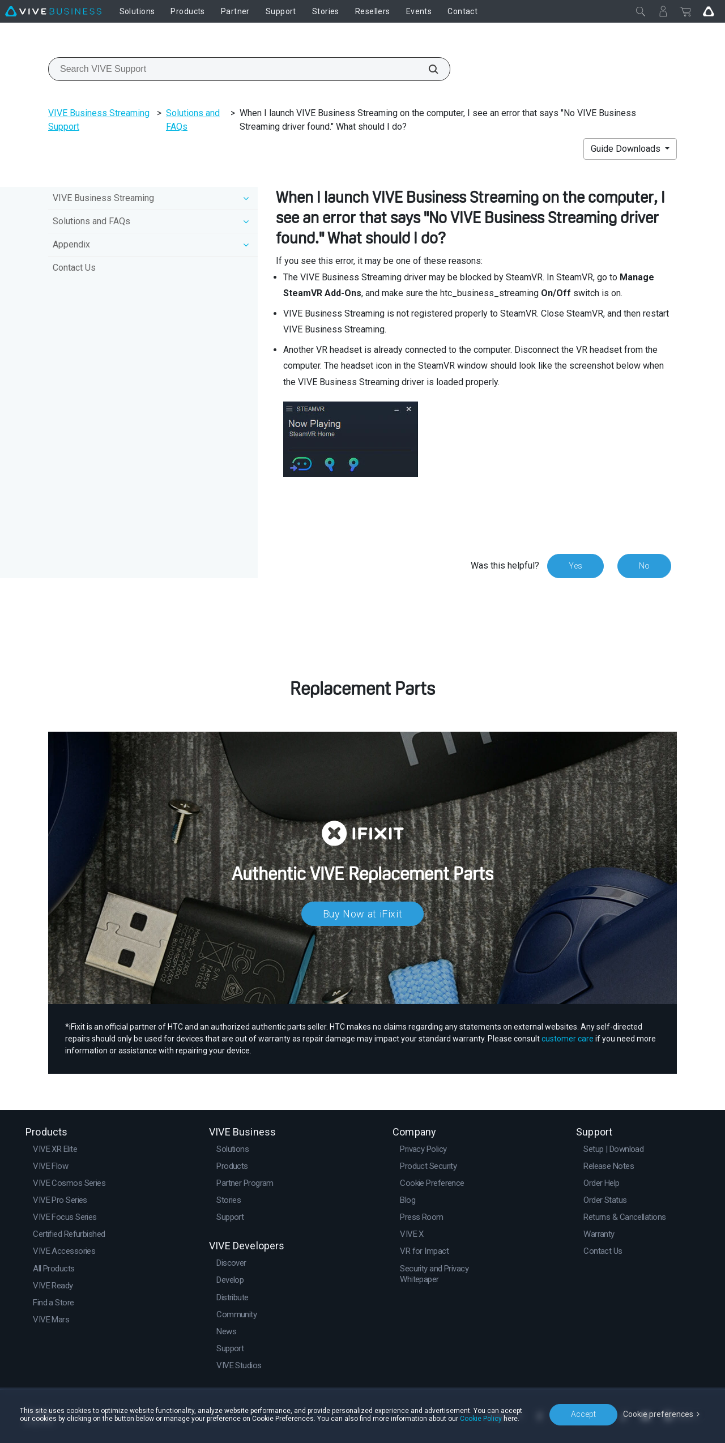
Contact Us (74, 267)
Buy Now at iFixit (363, 914)
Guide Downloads (627, 148)
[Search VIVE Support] (427, 69)
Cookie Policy (481, 1419)
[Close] (640, 11)
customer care (567, 1038)
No (644, 565)
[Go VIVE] (708, 11)
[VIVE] (53, 11)
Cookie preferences (658, 1414)
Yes (575, 565)
